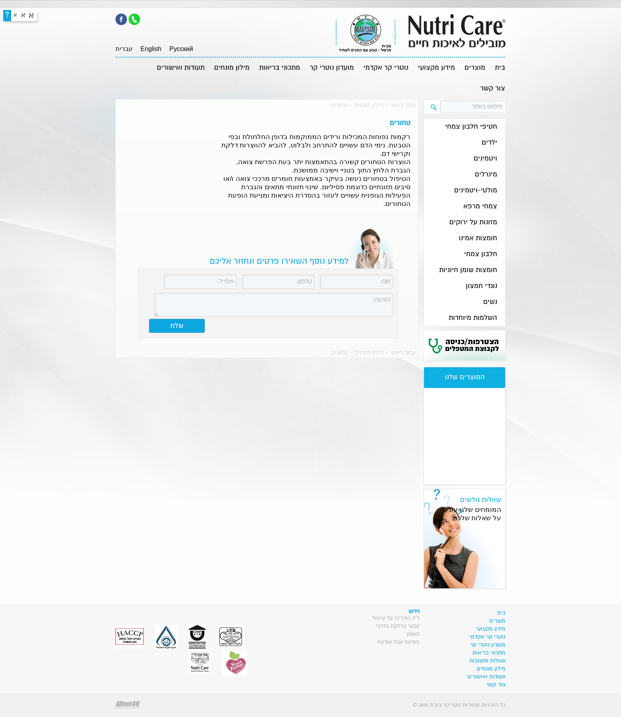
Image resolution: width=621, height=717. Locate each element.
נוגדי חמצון (481, 286)
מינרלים (486, 175)
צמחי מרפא (480, 207)
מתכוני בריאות (279, 68)
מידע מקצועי (436, 68)
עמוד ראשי (403, 105)
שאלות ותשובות (487, 660)
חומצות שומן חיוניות (468, 270)
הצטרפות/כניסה (472, 345)
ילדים (489, 143)
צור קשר (492, 89)
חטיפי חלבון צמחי (471, 127)
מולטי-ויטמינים (475, 191)
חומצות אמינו (478, 238)
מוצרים (475, 68)
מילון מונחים (232, 68)
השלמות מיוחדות (473, 318)
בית (500, 68)
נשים (490, 302)
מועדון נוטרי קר (332, 68)
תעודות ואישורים (181, 68)
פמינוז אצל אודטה (398, 642)
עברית (124, 48)
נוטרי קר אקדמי (385, 68)
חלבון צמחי (480, 254)
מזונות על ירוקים (473, 222)
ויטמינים (485, 159)
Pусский (181, 48)
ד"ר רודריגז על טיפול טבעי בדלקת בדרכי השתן (396, 626)
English (151, 48)
